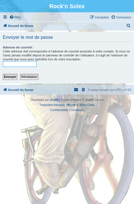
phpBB (54, 99)
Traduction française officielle (57, 105)
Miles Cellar (87, 105)
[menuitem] (15, 17)
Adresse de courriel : (18, 47)
